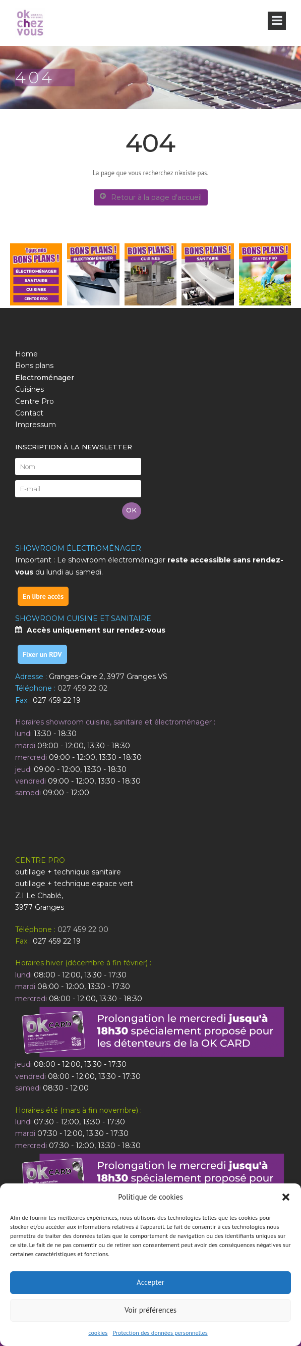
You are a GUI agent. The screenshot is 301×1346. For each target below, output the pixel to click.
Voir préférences (150, 1310)
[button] (286, 1197)
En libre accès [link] (43, 596)
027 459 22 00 (82, 929)
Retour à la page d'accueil (151, 197)
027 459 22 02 (82, 688)
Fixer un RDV (42, 654)
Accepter (150, 1282)
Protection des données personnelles (159, 1332)
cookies (97, 1332)
